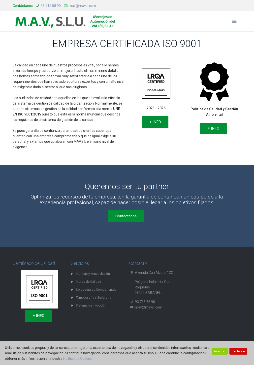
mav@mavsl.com (82, 6)
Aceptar (219, 351)
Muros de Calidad (88, 281)
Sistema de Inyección (91, 305)
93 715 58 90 (51, 6)
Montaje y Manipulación (93, 274)
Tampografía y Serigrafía (93, 297)
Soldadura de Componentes (96, 289)
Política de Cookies (78, 359)
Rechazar (238, 351)
